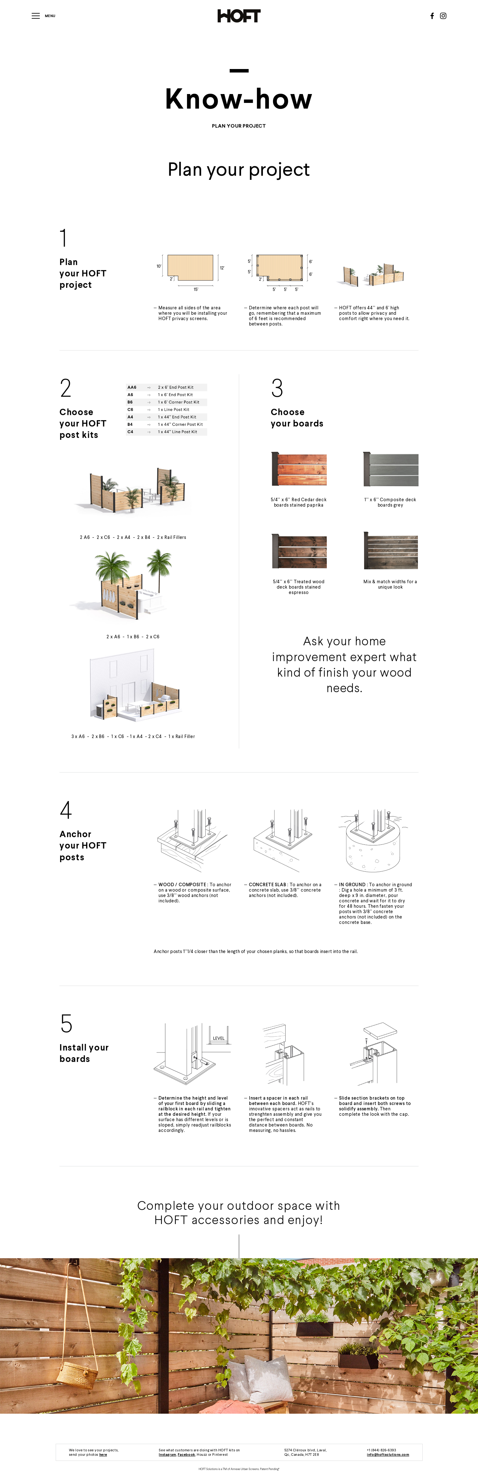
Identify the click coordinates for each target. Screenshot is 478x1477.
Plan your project (239, 126)
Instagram (167, 1454)
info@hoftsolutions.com (388, 1454)
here (103, 1454)
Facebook (186, 1454)
